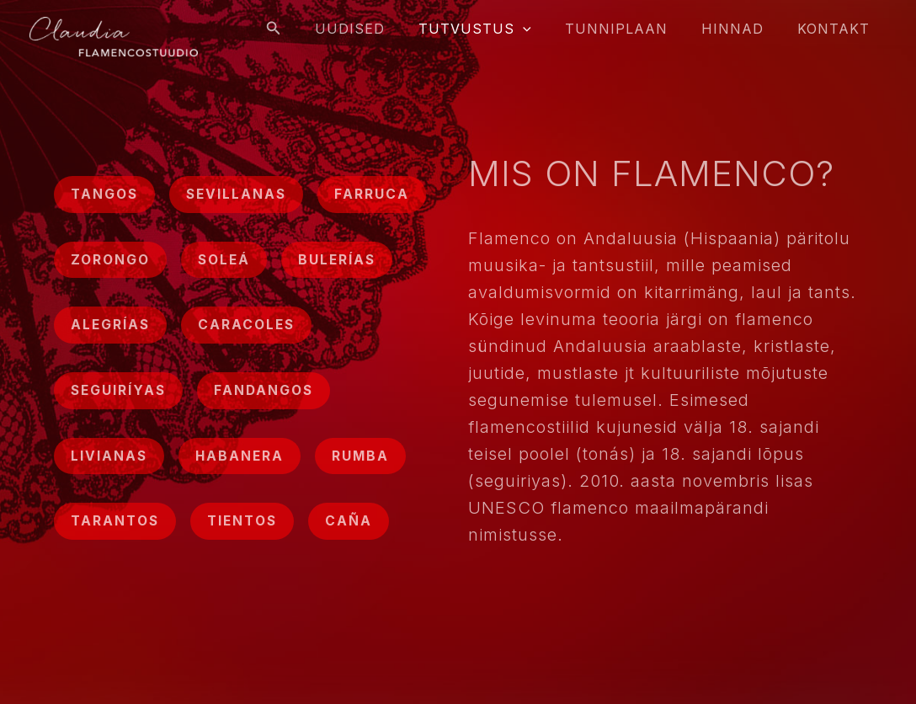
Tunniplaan (633, 28)
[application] (546, 28)
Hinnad (742, 28)
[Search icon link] (307, 28)
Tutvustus (498, 28)
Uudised (380, 28)
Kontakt (837, 28)
